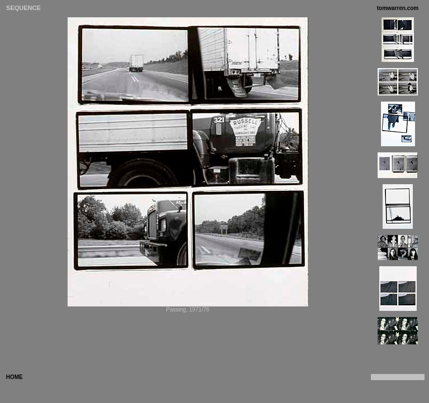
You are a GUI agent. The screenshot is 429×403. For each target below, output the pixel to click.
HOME (13, 377)
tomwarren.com (397, 8)
